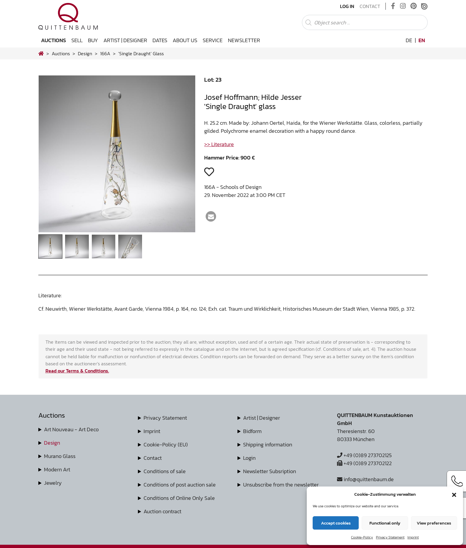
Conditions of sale (165, 471)
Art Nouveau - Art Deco (71, 429)
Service (213, 40)
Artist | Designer (125, 40)
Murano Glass (59, 456)
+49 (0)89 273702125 (364, 455)
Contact (370, 6)
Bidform (252, 431)
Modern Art (57, 469)
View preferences (434, 522)
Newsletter (244, 40)
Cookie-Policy (362, 537)
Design (52, 443)
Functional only (384, 522)
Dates (159, 40)
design (85, 53)
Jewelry (53, 483)
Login (249, 458)
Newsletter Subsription (269, 471)
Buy (93, 40)
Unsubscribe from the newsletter (281, 485)
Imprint (413, 537)
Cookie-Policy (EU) (166, 444)
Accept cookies (336, 522)
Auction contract (162, 511)
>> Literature (219, 144)
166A (105, 53)
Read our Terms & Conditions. (77, 370)
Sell (77, 40)
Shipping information (267, 444)
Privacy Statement (390, 537)
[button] (454, 494)
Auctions (53, 40)
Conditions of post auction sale (180, 485)
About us (185, 40)
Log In (347, 6)
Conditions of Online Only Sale (179, 498)
